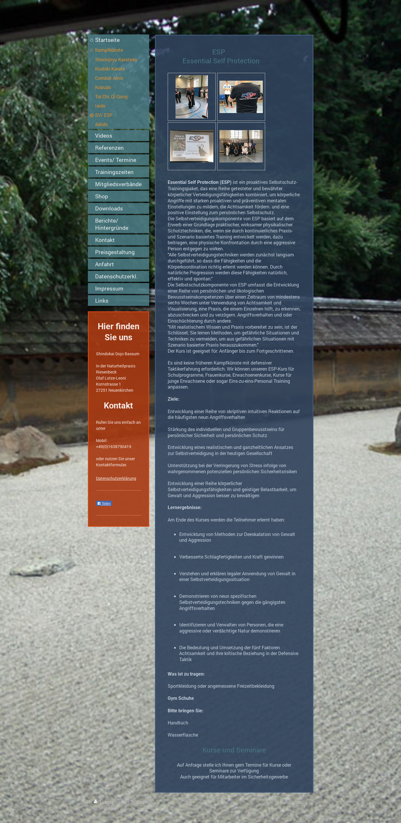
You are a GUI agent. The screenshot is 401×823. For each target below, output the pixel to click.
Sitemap (139, 801)
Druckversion (111, 801)
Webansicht (295, 801)
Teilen (104, 504)
